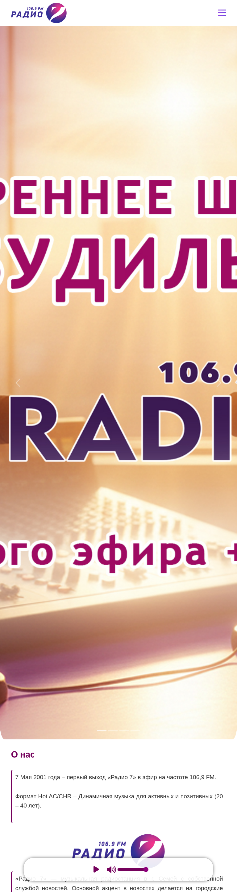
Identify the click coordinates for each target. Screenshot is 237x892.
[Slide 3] (124, 730)
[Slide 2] (113, 730)
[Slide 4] (135, 730)
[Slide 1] (101, 730)
